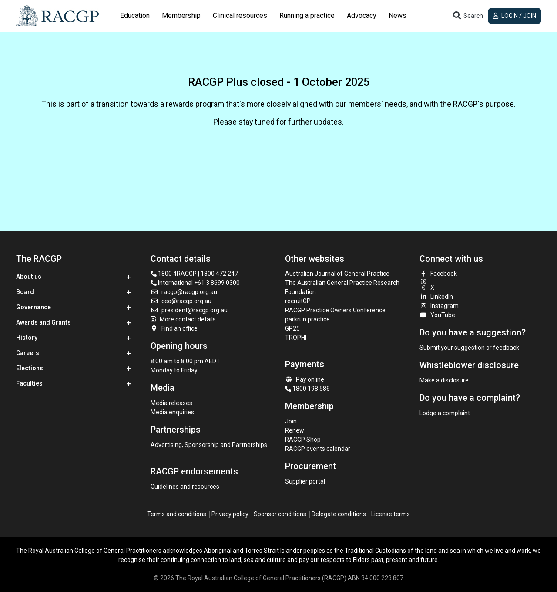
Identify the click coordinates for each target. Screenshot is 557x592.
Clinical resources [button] (240, 15)
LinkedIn (436, 296)
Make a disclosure (444, 380)
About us (28, 276)
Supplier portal (305, 481)
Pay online (304, 379)
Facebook (438, 273)
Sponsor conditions (280, 514)
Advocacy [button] (361, 15)
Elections (29, 368)
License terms (390, 514)
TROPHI (295, 337)
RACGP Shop (303, 439)
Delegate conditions (339, 514)
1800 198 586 (307, 388)
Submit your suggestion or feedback (469, 347)
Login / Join (514, 15)
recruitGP (298, 301)
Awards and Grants (43, 322)
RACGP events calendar (317, 448)
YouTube (437, 314)
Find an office (174, 328)
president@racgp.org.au (189, 310)
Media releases (171, 402)
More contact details (188, 319)
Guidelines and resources (185, 486)
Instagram (439, 305)
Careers (27, 352)
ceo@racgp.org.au (181, 301)
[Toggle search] (467, 16)
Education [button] (135, 15)
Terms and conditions (176, 514)
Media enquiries (172, 412)
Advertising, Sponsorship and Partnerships (209, 444)
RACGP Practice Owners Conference (335, 310)
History (26, 337)
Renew (294, 430)
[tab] (135, 15)
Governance (33, 307)
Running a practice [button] (307, 15)
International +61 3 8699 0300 (195, 282)
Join (291, 421)
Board (25, 291)
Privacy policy (229, 514)
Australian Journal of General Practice (337, 273)
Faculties (29, 383)
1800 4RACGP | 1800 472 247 (194, 273)
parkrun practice (307, 319)
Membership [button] (181, 15)
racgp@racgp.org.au (184, 291)
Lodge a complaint (444, 412)
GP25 (293, 328)
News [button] (397, 15)
